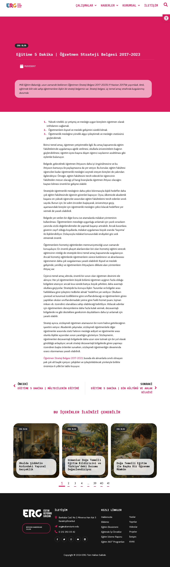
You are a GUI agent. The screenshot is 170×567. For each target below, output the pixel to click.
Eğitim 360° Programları (112, 541)
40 (101, 483)
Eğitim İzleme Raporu (111, 536)
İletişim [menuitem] (151, 5)
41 (108, 483)
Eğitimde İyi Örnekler (111, 531)
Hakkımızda (106, 517)
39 (94, 483)
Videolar (133, 526)
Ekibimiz (105, 522)
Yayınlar (133, 521)
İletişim (132, 536)
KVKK (132, 541)
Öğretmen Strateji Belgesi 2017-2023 (63, 358)
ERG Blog (21, 45)
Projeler (133, 531)
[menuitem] (86, 5)
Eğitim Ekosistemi (109, 527)
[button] (166, 18)
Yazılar (132, 517)
